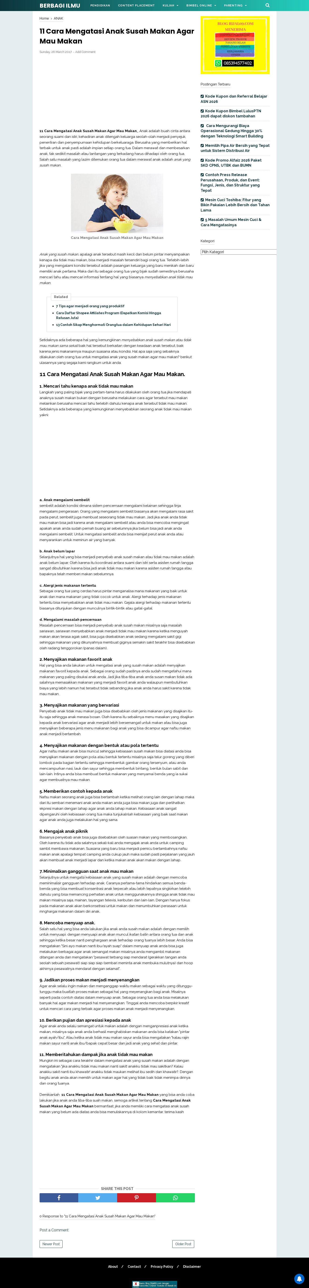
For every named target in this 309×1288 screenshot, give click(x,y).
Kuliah (168, 5)
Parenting (233, 5)
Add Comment (85, 52)
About (113, 1266)
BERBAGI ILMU (60, 6)
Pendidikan (100, 5)
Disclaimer (192, 1266)
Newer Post (51, 1244)
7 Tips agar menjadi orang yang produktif (90, 306)
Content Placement (136, 5)
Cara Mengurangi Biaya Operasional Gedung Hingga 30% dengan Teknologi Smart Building (232, 131)
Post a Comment (54, 1230)
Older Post (183, 1244)
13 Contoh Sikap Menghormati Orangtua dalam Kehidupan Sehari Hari (113, 325)
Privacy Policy (162, 1266)
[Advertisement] (117, 91)
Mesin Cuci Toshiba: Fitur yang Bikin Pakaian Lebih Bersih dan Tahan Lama (235, 205)
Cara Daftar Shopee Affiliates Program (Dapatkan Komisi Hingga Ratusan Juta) (108, 315)
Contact (134, 1266)
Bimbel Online (199, 5)
